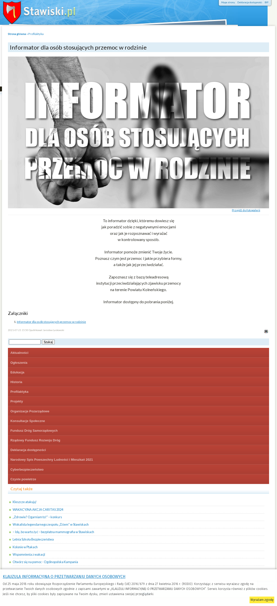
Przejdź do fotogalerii (246, 210)
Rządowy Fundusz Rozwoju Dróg (35, 440)
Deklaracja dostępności (249, 2)
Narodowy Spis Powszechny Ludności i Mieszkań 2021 (51, 459)
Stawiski (36, 11)
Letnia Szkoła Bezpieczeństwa (33, 539)
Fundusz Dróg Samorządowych (34, 430)
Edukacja (17, 372)
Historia (16, 382)
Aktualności (19, 353)
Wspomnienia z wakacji (29, 554)
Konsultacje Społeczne (27, 421)
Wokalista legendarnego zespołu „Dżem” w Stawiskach (51, 524)
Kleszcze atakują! (25, 502)
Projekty (16, 401)
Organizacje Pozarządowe (29, 411)
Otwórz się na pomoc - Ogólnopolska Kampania (45, 562)
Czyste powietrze (23, 479)
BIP (266, 2)
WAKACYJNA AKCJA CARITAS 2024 (38, 510)
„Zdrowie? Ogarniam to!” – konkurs (37, 517)
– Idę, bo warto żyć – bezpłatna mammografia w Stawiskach (53, 532)
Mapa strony (228, 2)
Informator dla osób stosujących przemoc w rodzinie (51, 322)
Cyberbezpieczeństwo (27, 469)
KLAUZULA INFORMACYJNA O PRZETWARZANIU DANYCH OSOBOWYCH (64, 576)
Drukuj (266, 331)
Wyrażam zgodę (262, 600)
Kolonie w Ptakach (25, 547)
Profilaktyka (36, 33)
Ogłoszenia (18, 362)
